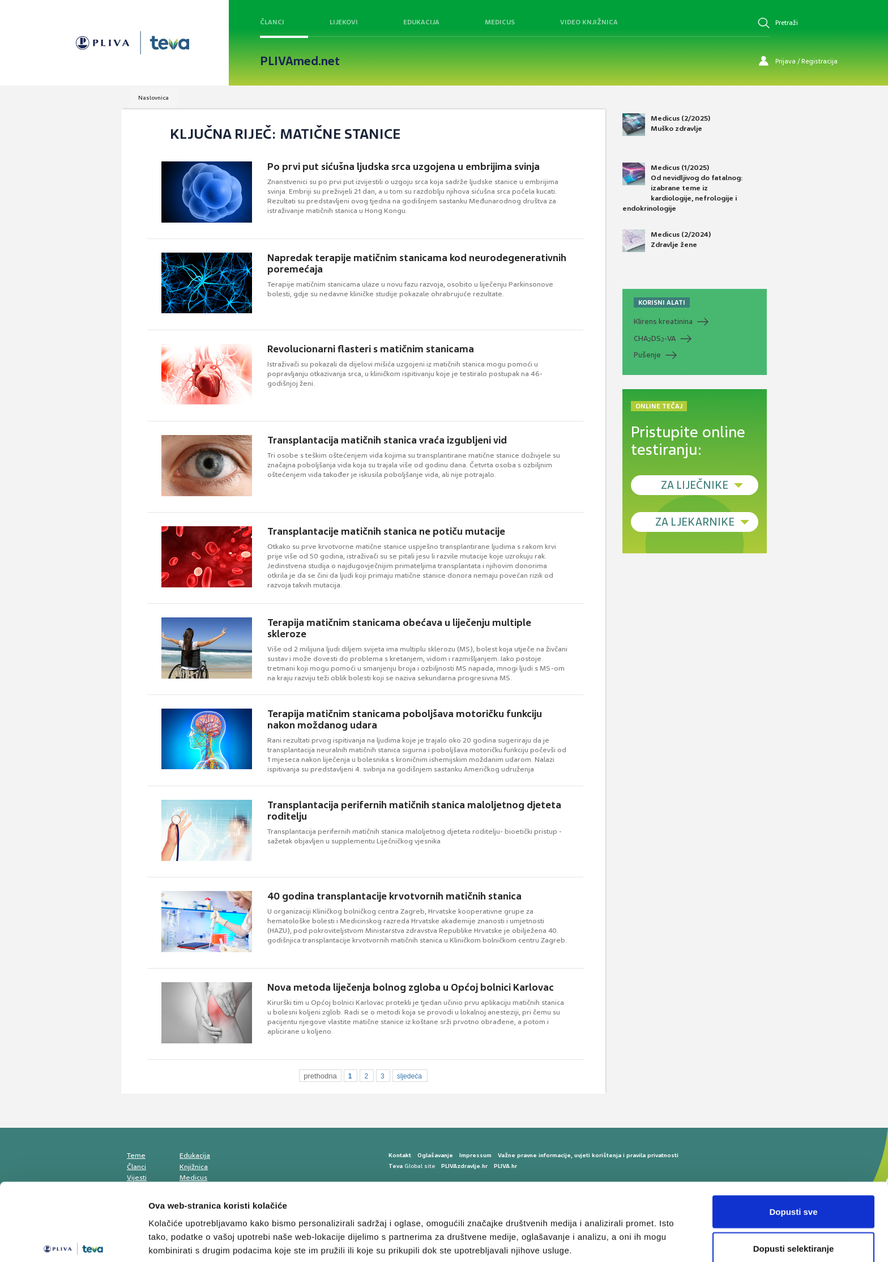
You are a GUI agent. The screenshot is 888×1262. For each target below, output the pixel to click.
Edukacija (421, 22)
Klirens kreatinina (663, 321)
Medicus (500, 22)
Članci (272, 22)
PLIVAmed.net (300, 61)
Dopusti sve (793, 1157)
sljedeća (409, 1076)
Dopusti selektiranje (793, 1195)
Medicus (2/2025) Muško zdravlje (666, 124)
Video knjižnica (589, 22)
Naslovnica (153, 97)
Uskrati (793, 1232)
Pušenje (647, 355)
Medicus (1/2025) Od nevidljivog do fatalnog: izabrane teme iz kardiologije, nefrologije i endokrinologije (682, 188)
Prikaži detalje (587, 1233)
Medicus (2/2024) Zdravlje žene (666, 240)
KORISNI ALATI (661, 302)
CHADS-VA (655, 339)
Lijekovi (344, 22)
